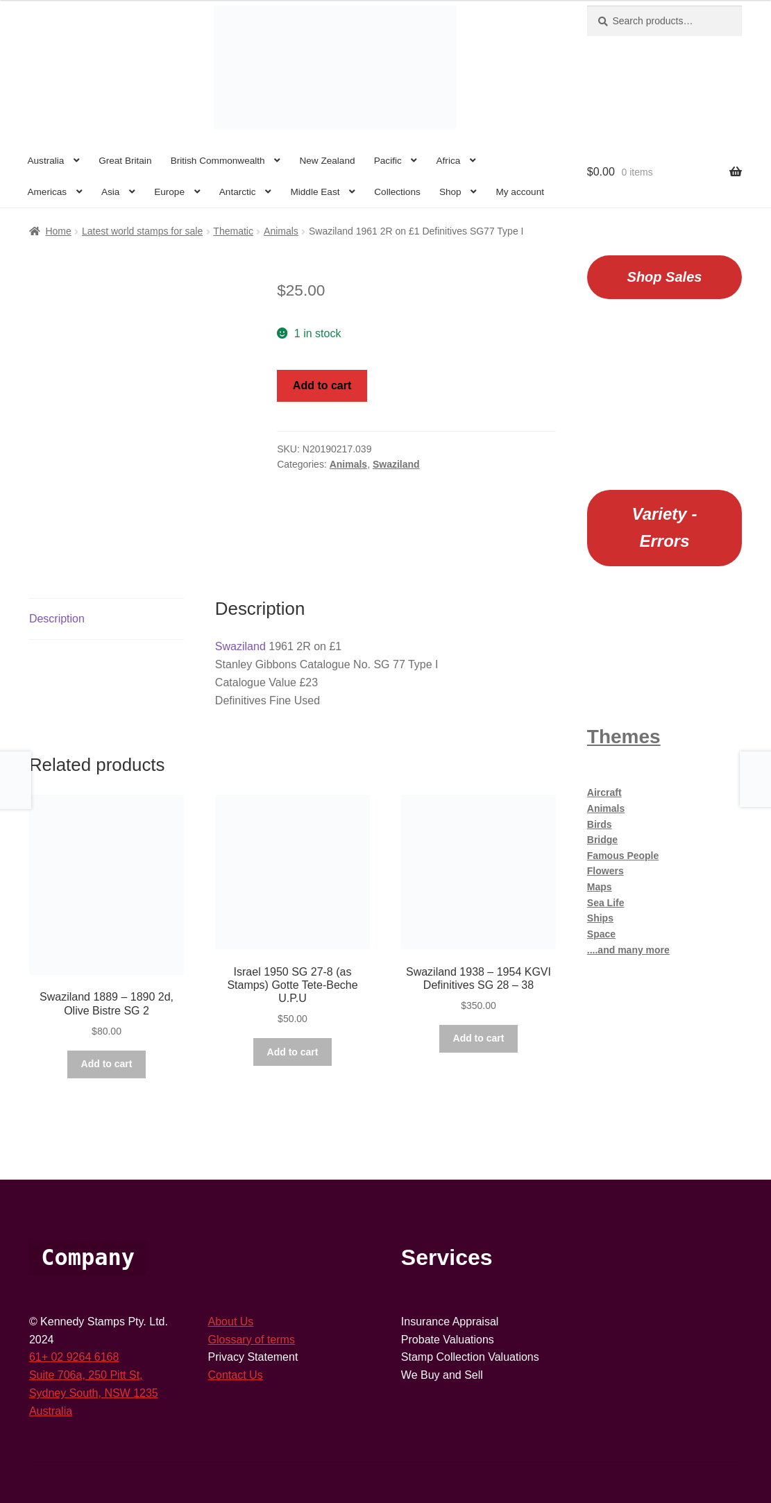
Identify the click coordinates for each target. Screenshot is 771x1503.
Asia (110, 192)
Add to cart (322, 385)
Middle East (314, 192)
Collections (397, 192)
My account (519, 192)
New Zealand (327, 160)
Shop (450, 192)
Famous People (623, 855)
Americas (47, 192)
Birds (599, 824)
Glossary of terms (251, 1339)
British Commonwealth (218, 160)
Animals (281, 231)
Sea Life (606, 902)
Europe (169, 192)
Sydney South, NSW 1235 (93, 1393)
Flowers (605, 870)
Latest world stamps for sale (142, 231)
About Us (231, 1321)
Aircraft (604, 792)
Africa (449, 160)
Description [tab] (57, 619)
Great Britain (125, 160)
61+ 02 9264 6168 (74, 1357)
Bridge (602, 839)
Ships (600, 918)
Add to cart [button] (107, 1063)
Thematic (233, 231)
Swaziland (396, 464)
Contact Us (235, 1375)
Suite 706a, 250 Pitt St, (86, 1375)
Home (58, 231)
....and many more (628, 950)
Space (601, 934)
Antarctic (237, 192)
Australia (45, 160)
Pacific (388, 160)
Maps (599, 886)
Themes (624, 736)
